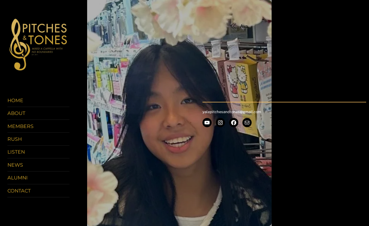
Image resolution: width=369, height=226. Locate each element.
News (15, 165)
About (16, 113)
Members (20, 126)
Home (15, 100)
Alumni (17, 178)
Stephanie (324, 26)
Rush (14, 139)
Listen (16, 152)
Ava (244, 26)
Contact (19, 191)
